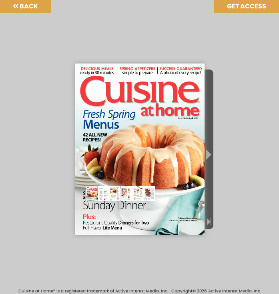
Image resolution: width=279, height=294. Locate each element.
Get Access (246, 6)
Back (25, 6)
